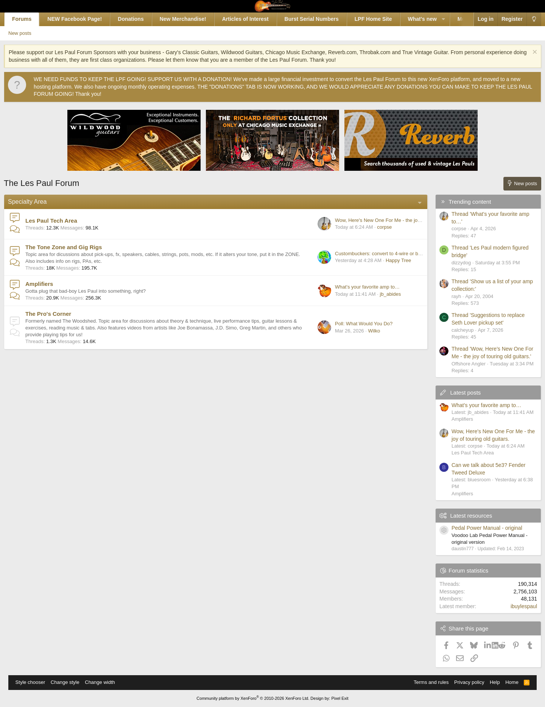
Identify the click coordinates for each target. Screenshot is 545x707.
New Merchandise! (191, 19)
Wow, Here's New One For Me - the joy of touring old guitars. (393, 220)
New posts (32, 33)
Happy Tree (390, 260)
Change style (68, 682)
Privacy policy (465, 682)
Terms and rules (427, 682)
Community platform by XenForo (252, 698)
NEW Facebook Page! (83, 19)
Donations (139, 19)
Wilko (366, 331)
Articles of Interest (253, 19)
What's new (430, 19)
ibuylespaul (515, 606)
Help (491, 682)
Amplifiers (47, 284)
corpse (376, 227)
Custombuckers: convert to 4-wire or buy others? (380, 253)
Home (508, 682)
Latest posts (457, 392)
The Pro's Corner (56, 314)
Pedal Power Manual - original (478, 528)
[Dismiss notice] (525, 53)
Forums (30, 19)
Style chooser (34, 682)
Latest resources (463, 515)
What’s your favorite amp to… (359, 287)
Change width (104, 682)
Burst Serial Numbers (320, 19)
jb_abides (382, 294)
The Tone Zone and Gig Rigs (72, 247)
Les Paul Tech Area (60, 220)
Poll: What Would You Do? (355, 323)
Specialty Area (35, 201)
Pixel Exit (339, 698)
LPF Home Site (381, 19)
